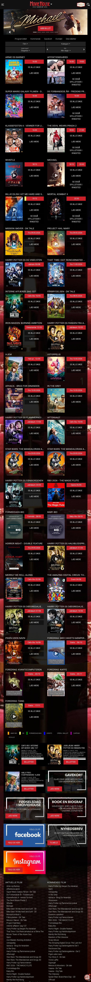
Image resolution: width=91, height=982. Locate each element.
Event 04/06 (76, 579)
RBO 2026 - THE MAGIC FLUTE (19, 965)
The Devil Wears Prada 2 (17, 900)
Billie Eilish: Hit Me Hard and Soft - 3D (21, 909)
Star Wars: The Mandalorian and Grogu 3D (24, 960)
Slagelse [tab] (25, 49)
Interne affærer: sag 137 (17, 926)
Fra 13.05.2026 (76, 359)
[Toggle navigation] (2, 4)
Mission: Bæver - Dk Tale (17, 920)
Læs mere (34, 73)
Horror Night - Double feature (18, 974)
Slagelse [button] (42, 3)
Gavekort (48, 39)
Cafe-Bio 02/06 (34, 579)
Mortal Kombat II (14, 914)
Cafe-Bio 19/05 (76, 422)
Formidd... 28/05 (34, 516)
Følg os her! (14, 843)
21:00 (81, 130)
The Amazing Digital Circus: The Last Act (65, 943)
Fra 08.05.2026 (76, 296)
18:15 (34, 164)
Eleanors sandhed (55, 914)
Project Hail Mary (14, 923)
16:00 (34, 61)
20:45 (81, 164)
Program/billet (21, 39)
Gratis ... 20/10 (34, 674)
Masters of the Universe (58, 937)
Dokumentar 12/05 (34, 327)
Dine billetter (71, 39)
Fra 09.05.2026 (34, 233)
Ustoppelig (11, 943)
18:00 (71, 130)
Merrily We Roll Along (15, 980)
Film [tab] (24, 44)
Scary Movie (53, 940)
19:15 (31, 198)
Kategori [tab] (64, 44)
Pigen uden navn (55, 954)
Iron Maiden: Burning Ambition (19, 940)
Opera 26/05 (76, 485)
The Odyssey (53, 974)
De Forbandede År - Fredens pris (20, 895)
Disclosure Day (54, 948)
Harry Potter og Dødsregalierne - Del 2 (64, 951)
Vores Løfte (53, 960)
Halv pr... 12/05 (34, 359)
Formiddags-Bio (13, 968)
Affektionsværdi (13, 889)
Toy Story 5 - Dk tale (56, 957)
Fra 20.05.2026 (34, 453)
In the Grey (11, 948)
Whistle (9, 903)
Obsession (52, 900)
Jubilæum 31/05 (76, 548)
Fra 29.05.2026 (34, 548)
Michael (10, 906)
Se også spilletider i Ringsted (76, 82)
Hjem (9, 937)
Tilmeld (54, 843)
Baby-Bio (10, 971)
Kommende (35, 39)
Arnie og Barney (13, 886)
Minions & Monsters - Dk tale (60, 965)
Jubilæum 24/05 (34, 485)
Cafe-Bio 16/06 (34, 642)
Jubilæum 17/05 (34, 422)
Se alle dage (34, 67)
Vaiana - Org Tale (55, 971)
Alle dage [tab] (65, 49)
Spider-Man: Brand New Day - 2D (61, 977)
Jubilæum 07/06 (34, 611)
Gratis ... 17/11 (34, 705)
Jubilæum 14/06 (76, 611)
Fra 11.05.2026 (76, 264)
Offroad (51, 980)
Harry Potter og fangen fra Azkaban (21, 929)
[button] (10, 32)
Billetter (29, 762)
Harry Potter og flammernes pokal (21, 951)
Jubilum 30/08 (34, 264)
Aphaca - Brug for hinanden (18, 946)
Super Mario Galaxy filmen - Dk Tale (21, 892)
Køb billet (45, 28)
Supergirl (52, 963)
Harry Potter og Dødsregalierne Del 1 (63, 946)
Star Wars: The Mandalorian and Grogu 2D (24, 957)
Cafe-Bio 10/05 (34, 296)
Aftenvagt (11, 954)
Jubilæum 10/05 (76, 327)
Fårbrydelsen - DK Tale (16, 917)
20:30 (76, 198)
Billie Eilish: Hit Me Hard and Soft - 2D (21, 912)
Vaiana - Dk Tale (55, 968)
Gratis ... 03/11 (76, 674)
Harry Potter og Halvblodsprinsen (20, 977)
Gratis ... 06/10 (76, 642)
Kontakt (59, 39)
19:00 (81, 61)
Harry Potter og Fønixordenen (19, 963)
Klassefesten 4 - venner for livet (20, 897)
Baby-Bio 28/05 (76, 516)
